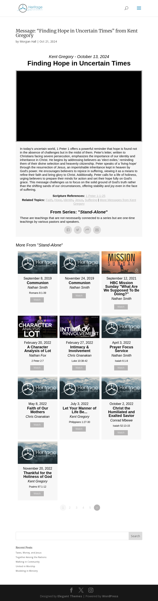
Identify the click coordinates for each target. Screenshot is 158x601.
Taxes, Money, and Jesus (29, 552)
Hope (58, 200)
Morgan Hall (28, 41)
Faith (49, 200)
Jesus (79, 200)
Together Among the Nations (31, 557)
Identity (68, 200)
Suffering (91, 200)
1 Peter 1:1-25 (95, 196)
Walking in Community (28, 561)
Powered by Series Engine (127, 519)
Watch (37, 299)
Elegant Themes (69, 596)
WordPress (110, 596)
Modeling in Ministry (27, 570)
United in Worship (25, 566)
